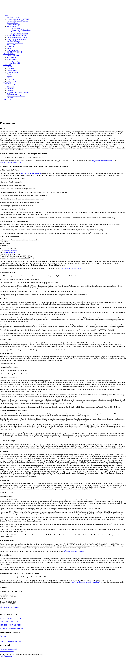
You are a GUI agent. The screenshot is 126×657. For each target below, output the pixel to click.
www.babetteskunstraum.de (8, 649)
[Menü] (7, 99)
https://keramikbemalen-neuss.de (10, 162)
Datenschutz (4, 638)
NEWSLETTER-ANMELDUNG (10, 641)
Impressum (3, 636)
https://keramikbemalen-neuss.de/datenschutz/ (85, 582)
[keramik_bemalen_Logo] (13, 8)
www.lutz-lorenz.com (7, 651)
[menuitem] (64, 15)
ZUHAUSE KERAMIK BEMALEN (11, 628)
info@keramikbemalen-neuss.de (102, 161)
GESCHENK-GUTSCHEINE (9, 622)
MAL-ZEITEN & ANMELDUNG (10, 618)
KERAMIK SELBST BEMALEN (10, 625)
